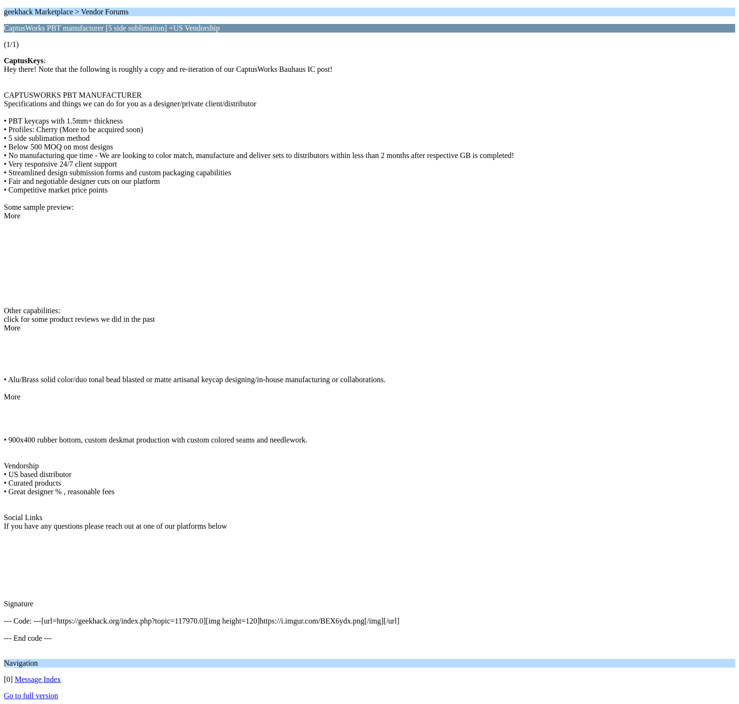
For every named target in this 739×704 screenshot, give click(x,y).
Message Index (38, 679)
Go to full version (31, 696)
